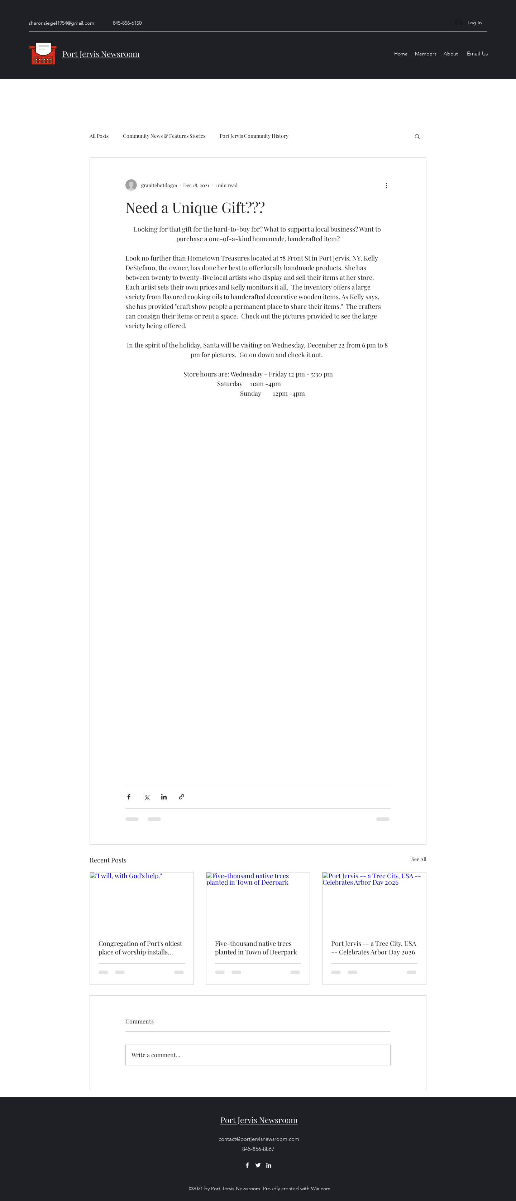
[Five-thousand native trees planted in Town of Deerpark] (258, 901)
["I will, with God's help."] (142, 901)
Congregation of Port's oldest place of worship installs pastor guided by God (140, 947)
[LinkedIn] (268, 1165)
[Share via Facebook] (128, 796)
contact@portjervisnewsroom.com (259, 1139)
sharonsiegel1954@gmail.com (61, 23)
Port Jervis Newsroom (101, 53)
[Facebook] (247, 1165)
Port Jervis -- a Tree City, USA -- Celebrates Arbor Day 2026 (373, 947)
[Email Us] (477, 54)
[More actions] (386, 185)
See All (418, 859)
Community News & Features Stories (164, 135)
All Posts (99, 135)
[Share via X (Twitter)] (146, 796)
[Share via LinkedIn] (164, 796)
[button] (417, 136)
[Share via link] (181, 796)
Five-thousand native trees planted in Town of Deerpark (256, 947)
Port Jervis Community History (254, 135)
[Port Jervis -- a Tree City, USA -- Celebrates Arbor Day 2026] (374, 901)
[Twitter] (258, 1165)
